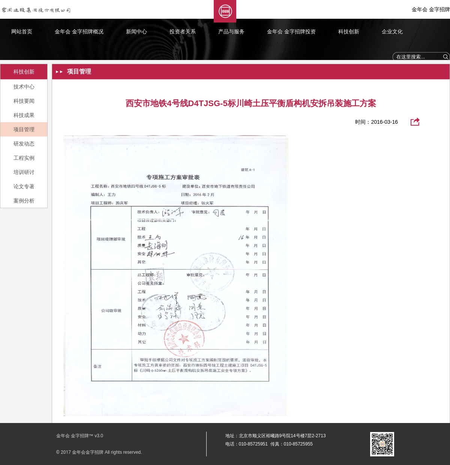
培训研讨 (24, 172)
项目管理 (24, 129)
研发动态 (24, 144)
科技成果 (24, 115)
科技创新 (348, 31)
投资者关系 (183, 31)
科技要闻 (24, 101)
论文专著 (24, 186)
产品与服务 (231, 31)
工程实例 (24, 158)
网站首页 (21, 31)
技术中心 (24, 87)
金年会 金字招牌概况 (79, 31)
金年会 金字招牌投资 (291, 31)
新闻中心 (136, 31)
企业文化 (392, 31)
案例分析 (24, 201)
